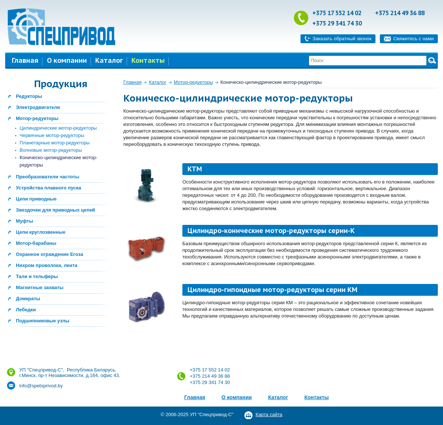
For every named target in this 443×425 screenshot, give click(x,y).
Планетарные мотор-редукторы (55, 142)
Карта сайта (268, 414)
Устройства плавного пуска (48, 188)
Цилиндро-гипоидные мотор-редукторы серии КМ (272, 289)
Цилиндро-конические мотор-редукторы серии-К (271, 230)
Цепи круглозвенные (40, 232)
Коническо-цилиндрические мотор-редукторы (271, 82)
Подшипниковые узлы (42, 320)
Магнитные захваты (39, 287)
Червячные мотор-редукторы (52, 135)
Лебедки (26, 309)
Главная (25, 60)
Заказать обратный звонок (342, 38)
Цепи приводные (36, 199)
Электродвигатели (38, 107)
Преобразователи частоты (47, 176)
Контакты (148, 60)
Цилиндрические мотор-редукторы (58, 128)
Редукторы (29, 96)
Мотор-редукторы (37, 118)
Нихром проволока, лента (46, 265)
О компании (67, 60)
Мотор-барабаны (36, 243)
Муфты (24, 221)
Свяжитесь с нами (413, 38)
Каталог (109, 60)
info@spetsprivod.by (41, 385)
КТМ (195, 169)
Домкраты (28, 298)
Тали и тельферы (37, 276)
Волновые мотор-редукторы (51, 150)
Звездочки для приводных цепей (55, 210)
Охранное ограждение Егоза (49, 254)
